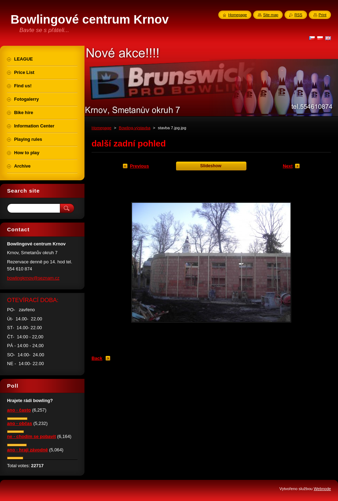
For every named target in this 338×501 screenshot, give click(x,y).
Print (322, 15)
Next (288, 166)
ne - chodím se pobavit (31, 436)
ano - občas (19, 423)
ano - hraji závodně (27, 449)
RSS (298, 15)
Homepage (101, 128)
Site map (270, 15)
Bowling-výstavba (134, 128)
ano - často (19, 410)
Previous (139, 166)
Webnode (322, 489)
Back (97, 358)
